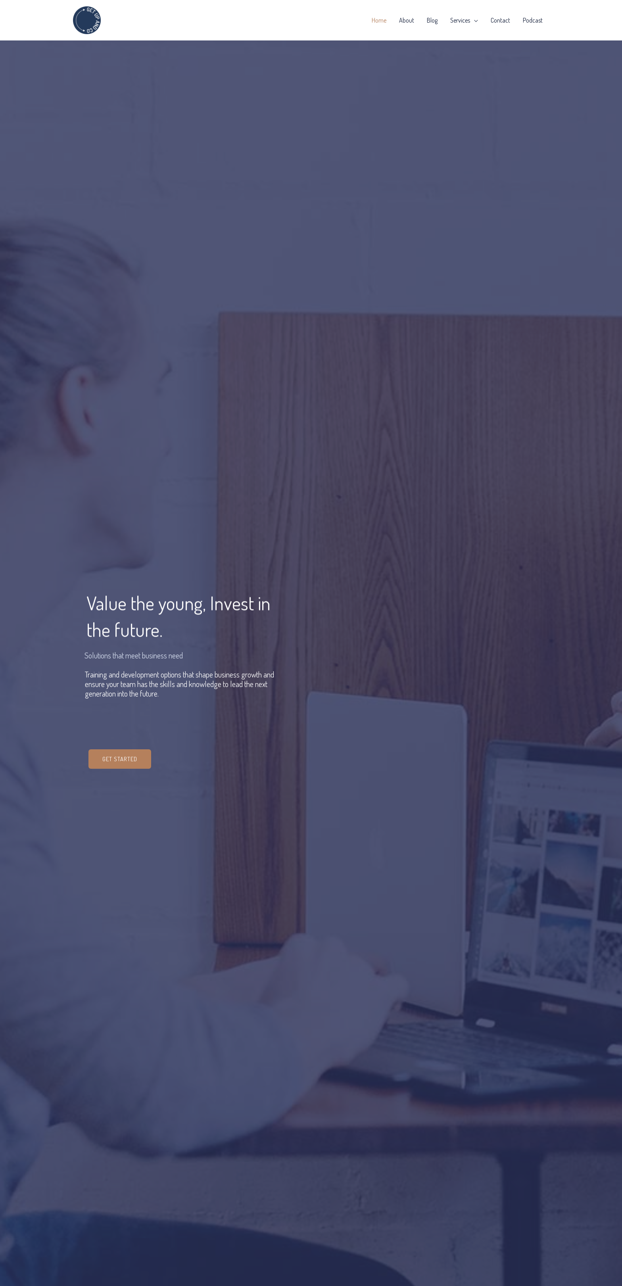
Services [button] (460, 20)
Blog (432, 20)
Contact (500, 20)
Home (379, 20)
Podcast (533, 20)
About (406, 20)
